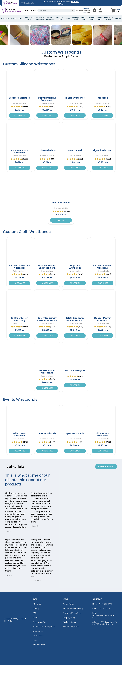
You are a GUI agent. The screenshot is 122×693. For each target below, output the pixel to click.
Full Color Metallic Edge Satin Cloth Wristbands (47, 296)
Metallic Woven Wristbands (47, 400)
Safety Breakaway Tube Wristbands (75, 347)
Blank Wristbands (61, 231)
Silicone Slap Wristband (102, 462)
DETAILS (61, 4)
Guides (33, 10)
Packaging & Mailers (108, 18)
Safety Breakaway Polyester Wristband (47, 347)
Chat (88, 12)
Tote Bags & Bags (60, 18)
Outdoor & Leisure (92, 18)
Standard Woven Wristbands (102, 347)
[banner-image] (61, 23)
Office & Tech (84, 18)
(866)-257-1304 (105, 632)
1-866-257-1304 (83, 10)
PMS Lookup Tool (40, 650)
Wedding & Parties (75, 18)
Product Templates (71, 655)
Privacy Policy (68, 632)
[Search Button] (72, 10)
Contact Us (38, 659)
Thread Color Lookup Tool (44, 655)
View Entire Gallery (106, 495)
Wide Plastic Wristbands (19, 462)
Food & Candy (100, 18)
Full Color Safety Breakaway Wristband (19, 348)
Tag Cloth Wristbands (75, 295)
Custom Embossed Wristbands (19, 179)
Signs (68, 18)
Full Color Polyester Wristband (102, 295)
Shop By (13, 18)
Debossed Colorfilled (19, 126)
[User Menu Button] (94, 10)
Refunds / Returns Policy (73, 637)
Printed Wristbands (75, 126)
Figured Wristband (102, 178)
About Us (37, 632)
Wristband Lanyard (75, 398)
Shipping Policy (69, 646)
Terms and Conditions (72, 641)
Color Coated (75, 178)
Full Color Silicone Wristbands (47, 127)
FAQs (35, 641)
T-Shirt (20, 18)
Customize (19, 143)
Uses (35, 668)
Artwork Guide (39, 673)
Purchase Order (69, 650)
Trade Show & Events (29, 18)
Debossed (103, 126)
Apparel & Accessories (50, 18)
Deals (26, 10)
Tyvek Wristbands (75, 461)
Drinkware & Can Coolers (40, 18)
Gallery (36, 637)
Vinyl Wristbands (47, 461)
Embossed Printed (47, 178)
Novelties (118, 18)
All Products (5, 18)
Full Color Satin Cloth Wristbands (19, 295)
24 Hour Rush (38, 664)
